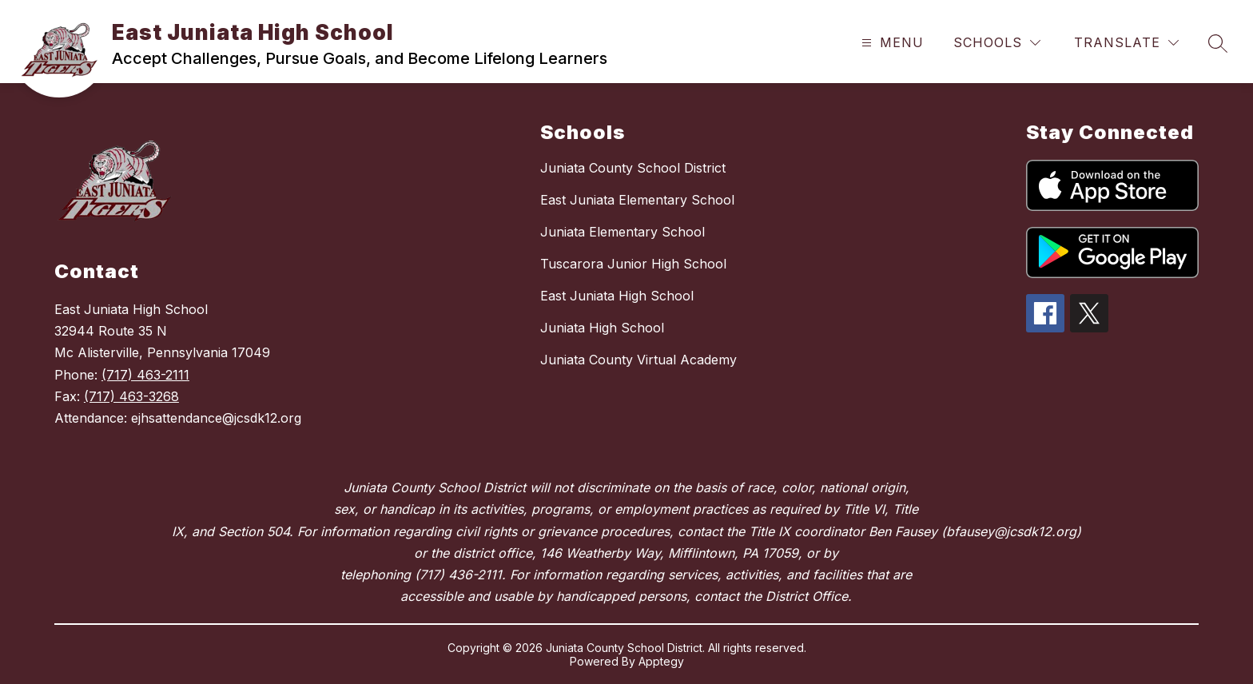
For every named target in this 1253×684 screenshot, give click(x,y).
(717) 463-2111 (145, 375)
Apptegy (661, 661)
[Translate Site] (1126, 43)
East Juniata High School (617, 296)
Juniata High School (602, 328)
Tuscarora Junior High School (633, 264)
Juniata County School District (633, 168)
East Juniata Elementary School (637, 200)
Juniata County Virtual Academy (638, 360)
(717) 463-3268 (131, 396)
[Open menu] (890, 43)
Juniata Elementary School (622, 232)
